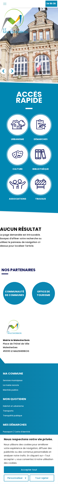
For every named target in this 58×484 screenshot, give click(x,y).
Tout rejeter (42, 478)
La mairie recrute (11, 385)
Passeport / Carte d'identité (16, 431)
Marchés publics (10, 390)
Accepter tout (29, 469)
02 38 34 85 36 (48, 3)
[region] (29, 459)
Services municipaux (12, 380)
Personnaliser (15, 478)
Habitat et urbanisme (13, 406)
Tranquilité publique (12, 415)
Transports (8, 410)
